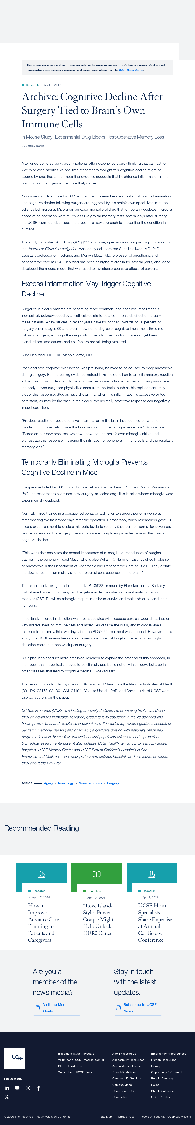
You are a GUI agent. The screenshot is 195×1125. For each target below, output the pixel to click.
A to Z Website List (124, 1052)
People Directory (162, 1077)
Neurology (66, 783)
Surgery (113, 783)
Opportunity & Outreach (167, 1070)
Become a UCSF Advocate (76, 1052)
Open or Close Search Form (183, 17)
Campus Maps (122, 1083)
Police (155, 1083)
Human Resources (163, 1058)
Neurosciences (90, 783)
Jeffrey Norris (35, 145)
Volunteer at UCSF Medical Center (81, 1058)
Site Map (106, 1115)
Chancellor (119, 1095)
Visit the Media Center (61, 1003)
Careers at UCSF (123, 1089)
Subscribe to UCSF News (139, 1007)
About (61, 17)
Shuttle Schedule (162, 1089)
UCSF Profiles (160, 1095)
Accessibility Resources (128, 1058)
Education (133, 17)
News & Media (160, 17)
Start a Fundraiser (70, 1064)
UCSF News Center (131, 69)
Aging (48, 783)
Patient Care (84, 17)
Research (109, 17)
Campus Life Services (127, 1077)
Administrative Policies (127, 1064)
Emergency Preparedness (168, 1052)
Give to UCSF (175, 4)
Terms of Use (126, 1115)
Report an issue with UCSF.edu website (165, 1115)
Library (155, 1064)
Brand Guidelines (124, 1070)
